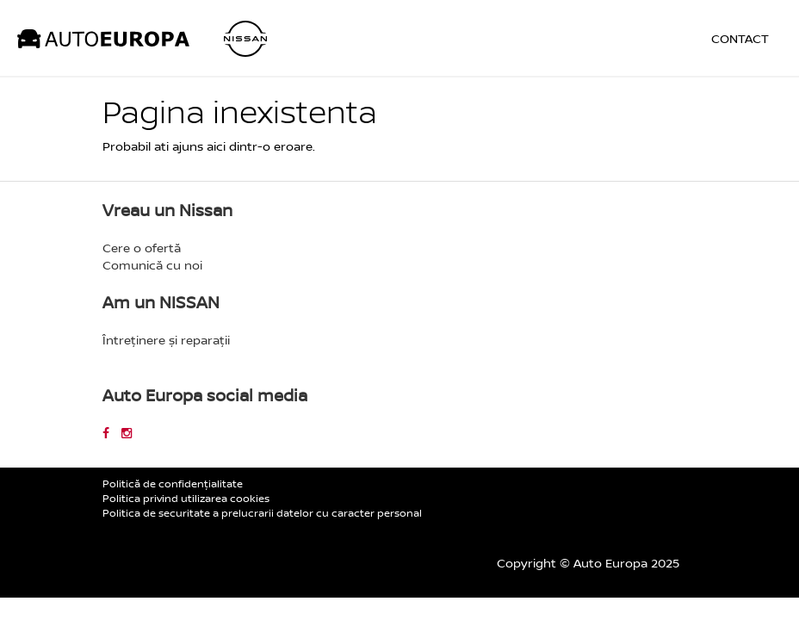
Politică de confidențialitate (172, 483)
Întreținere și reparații (166, 340)
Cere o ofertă (141, 247)
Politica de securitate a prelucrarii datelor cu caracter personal (262, 512)
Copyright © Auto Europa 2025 (588, 563)
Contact (740, 38)
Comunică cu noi (152, 265)
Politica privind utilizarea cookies (185, 498)
